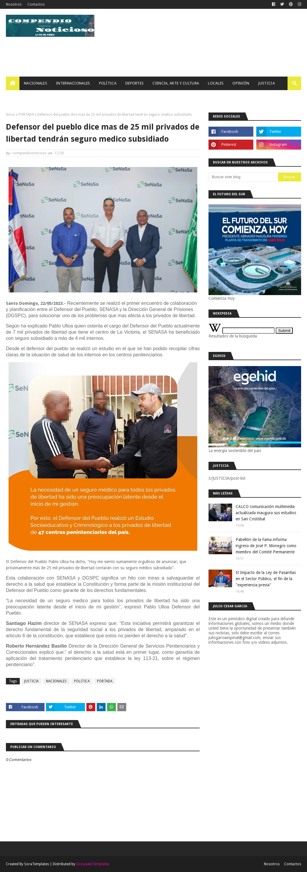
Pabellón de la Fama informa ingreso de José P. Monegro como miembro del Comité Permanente (266, 545)
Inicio (10, 114)
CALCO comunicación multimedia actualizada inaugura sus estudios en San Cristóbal (266, 512)
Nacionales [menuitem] (35, 83)
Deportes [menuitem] (134, 83)
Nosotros (14, 4)
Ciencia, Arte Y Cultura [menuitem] (175, 83)
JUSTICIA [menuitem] (266, 83)
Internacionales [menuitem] (73, 83)
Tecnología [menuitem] (22, 97)
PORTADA (26, 114)
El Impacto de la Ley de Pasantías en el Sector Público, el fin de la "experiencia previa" (266, 578)
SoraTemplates (36, 864)
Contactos (36, 4)
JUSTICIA (31, 681)
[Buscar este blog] (243, 177)
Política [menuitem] (107, 83)
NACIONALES (56, 681)
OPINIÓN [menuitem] (240, 83)
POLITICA (82, 681)
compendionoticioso (30, 153)
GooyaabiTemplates (92, 864)
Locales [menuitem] (216, 83)
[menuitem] (12, 83)
